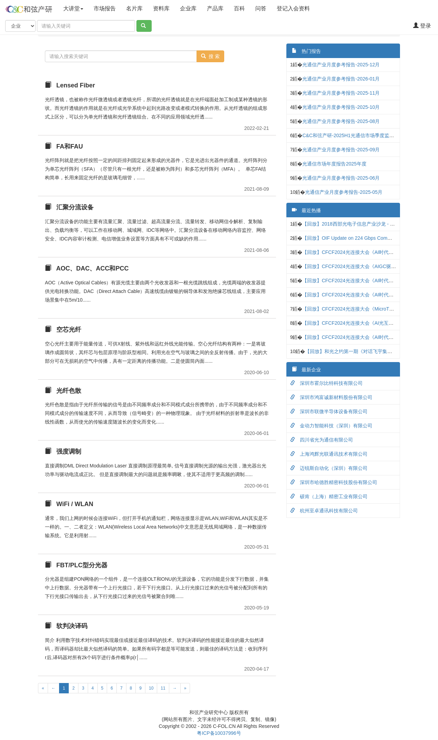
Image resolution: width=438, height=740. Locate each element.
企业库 (188, 8)
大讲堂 (73, 8)
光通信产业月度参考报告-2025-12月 (341, 64)
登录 (422, 26)
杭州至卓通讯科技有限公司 (324, 510)
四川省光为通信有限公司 (321, 440)
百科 (239, 8)
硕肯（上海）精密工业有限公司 (329, 496)
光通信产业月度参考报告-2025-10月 (341, 107)
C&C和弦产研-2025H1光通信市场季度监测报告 (352, 135)
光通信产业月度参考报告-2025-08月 (341, 121)
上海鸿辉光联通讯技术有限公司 (329, 454)
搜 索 (210, 56)
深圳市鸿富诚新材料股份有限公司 (331, 397)
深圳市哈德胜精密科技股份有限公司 (333, 482)
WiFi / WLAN (69, 504)
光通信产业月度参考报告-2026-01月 (341, 79)
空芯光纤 (63, 329)
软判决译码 (66, 626)
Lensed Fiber (70, 85)
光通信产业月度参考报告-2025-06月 (341, 178)
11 (163, 688)
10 (151, 688)
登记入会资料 (299, 7)
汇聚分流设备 (69, 207)
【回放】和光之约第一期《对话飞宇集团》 (351, 351)
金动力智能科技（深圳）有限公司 (331, 425)
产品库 (215, 8)
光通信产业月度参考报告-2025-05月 (343, 192)
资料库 (161, 8)
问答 (260, 8)
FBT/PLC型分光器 (76, 565)
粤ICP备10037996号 (219, 733)
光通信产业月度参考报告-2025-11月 (341, 93)
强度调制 (63, 451)
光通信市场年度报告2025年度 (334, 164)
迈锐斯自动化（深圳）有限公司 (329, 468)
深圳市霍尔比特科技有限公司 (326, 383)
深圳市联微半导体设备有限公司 (329, 411)
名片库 (134, 8)
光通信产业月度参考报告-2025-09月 (341, 149)
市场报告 (105, 8)
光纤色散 (63, 390)
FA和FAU (64, 146)
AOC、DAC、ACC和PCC (86, 268)
